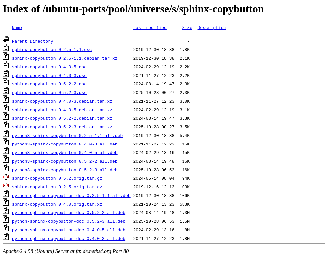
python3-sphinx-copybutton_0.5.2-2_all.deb (65, 161)
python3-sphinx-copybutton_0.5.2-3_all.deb (65, 170)
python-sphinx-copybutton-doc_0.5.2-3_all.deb (68, 221)
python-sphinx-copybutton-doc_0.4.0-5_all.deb (68, 230)
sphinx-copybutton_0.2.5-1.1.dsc (52, 49)
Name (17, 27)
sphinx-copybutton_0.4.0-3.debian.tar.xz (62, 101)
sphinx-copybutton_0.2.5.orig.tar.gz (57, 187)
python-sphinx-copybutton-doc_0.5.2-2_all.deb (68, 212)
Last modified (149, 27)
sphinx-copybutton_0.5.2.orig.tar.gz (57, 178)
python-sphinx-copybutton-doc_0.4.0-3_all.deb (68, 238)
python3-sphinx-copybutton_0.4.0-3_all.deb (65, 144)
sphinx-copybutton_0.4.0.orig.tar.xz (57, 204)
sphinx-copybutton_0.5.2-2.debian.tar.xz (62, 118)
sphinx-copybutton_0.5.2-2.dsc (49, 84)
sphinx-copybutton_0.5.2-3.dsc (49, 92)
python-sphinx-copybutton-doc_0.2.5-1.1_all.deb (71, 195)
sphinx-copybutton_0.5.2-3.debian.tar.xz (62, 127)
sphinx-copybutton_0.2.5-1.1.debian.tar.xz (65, 58)
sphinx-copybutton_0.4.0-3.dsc (49, 75)
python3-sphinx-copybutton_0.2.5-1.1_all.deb (67, 135)
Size (187, 27)
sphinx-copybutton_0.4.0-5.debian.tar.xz (62, 109)
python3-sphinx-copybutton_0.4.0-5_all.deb (65, 152)
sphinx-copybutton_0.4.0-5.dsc (49, 67)
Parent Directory (32, 41)
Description (211, 27)
